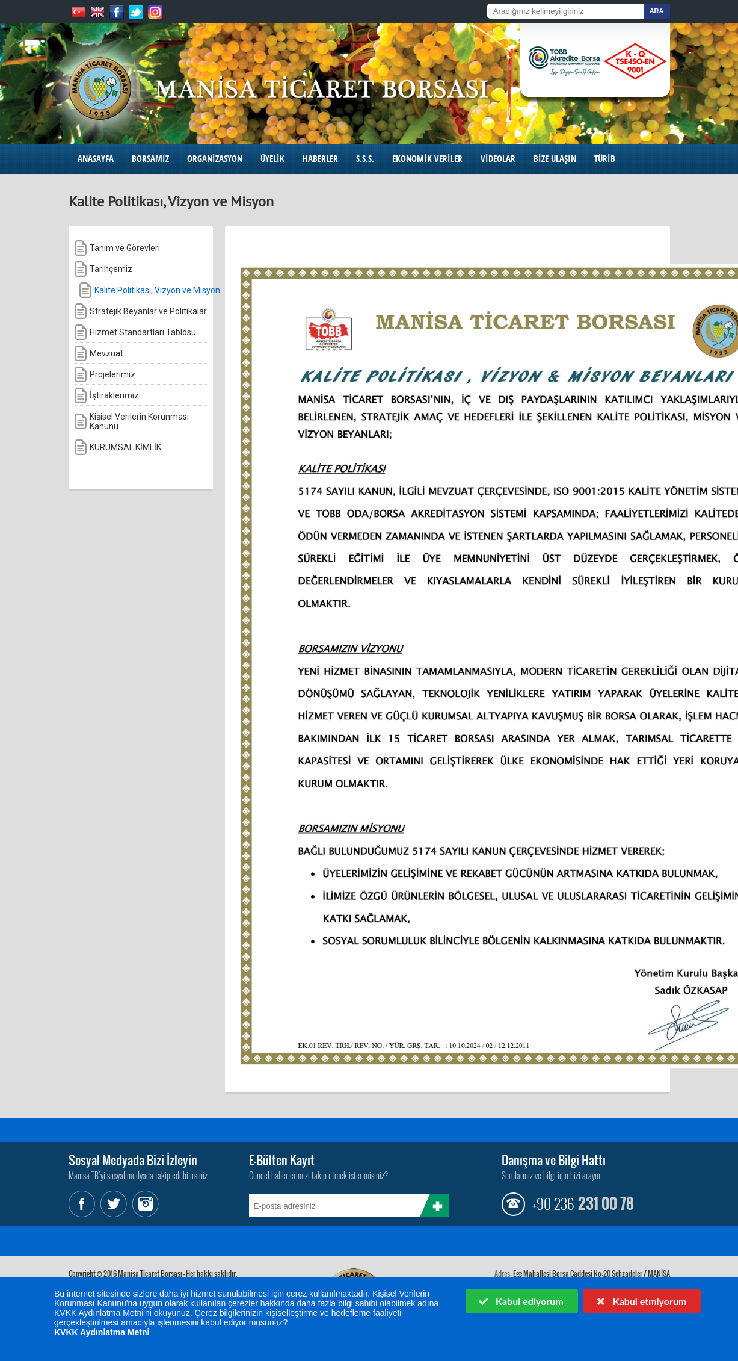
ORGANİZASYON (214, 158)
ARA (657, 10)
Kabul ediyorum (521, 1301)
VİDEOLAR (498, 158)
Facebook (84, 1204)
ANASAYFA (96, 158)
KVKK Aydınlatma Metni (101, 1332)
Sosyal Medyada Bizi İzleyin (133, 1160)
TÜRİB (604, 158)
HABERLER (320, 158)
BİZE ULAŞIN (555, 158)
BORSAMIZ (150, 158)
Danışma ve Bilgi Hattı (554, 1160)
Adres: (503, 1273)
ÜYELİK (272, 158)
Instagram (144, 1204)
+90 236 (553, 1203)
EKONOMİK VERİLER (427, 158)
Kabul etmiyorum (640, 1301)
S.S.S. (365, 158)
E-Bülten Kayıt (282, 1160)
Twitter (114, 1204)
